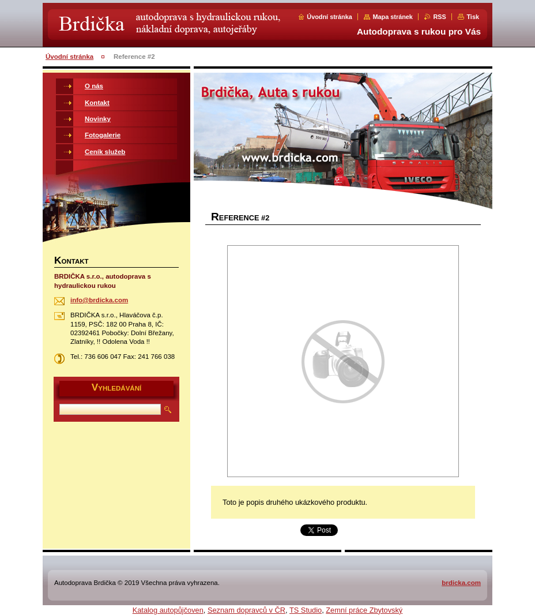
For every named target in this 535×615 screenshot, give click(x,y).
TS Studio (305, 610)
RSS (439, 16)
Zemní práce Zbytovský (364, 610)
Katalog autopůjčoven (168, 610)
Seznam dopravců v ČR (246, 610)
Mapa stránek (392, 16)
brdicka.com (461, 582)
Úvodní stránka (329, 16)
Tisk (472, 16)
